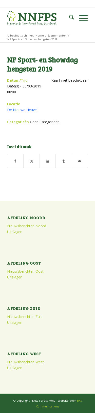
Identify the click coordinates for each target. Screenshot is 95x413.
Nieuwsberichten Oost (25, 271)
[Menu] (81, 18)
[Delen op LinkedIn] (47, 161)
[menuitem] (69, 18)
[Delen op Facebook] (15, 161)
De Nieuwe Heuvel (22, 109)
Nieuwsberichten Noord (26, 226)
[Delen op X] (31, 161)
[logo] (39, 18)
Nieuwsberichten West (25, 362)
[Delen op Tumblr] (63, 161)
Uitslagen (14, 231)
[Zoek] (69, 18)
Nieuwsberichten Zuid (25, 316)
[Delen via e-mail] (80, 161)
